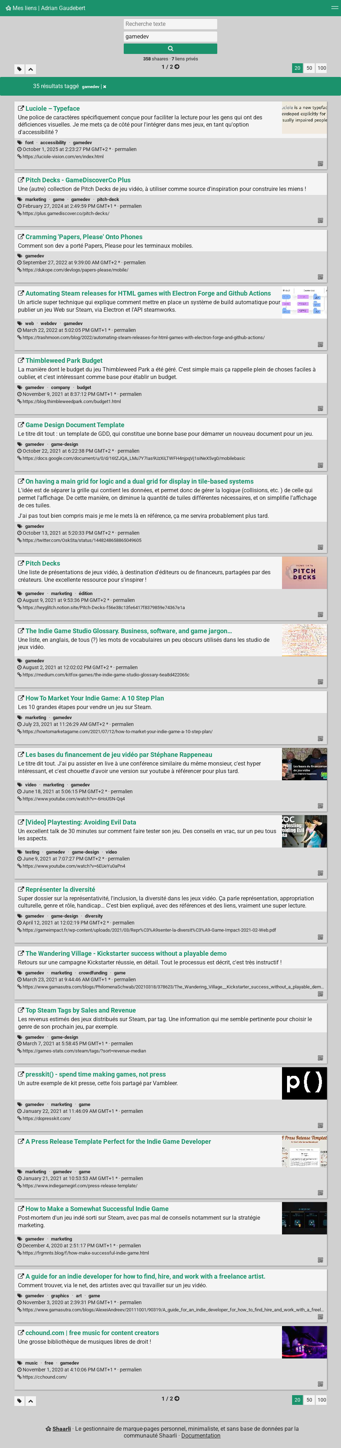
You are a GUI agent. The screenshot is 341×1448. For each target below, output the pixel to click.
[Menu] (335, 10)
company (60, 387)
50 (309, 68)
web (29, 323)
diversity (94, 916)
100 (322, 68)
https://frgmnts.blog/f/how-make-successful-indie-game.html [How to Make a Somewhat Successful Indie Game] (83, 1253)
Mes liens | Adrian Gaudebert (45, 8)
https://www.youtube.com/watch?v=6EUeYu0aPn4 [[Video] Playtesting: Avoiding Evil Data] (71, 866)
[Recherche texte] (170, 23)
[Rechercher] (170, 49)
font (29, 142)
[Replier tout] (31, 69)
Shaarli (62, 1428)
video (30, 784)
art (79, 1295)
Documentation (200, 1435)
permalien (77, 149)
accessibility (53, 142)
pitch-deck (108, 199)
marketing (35, 199)
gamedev (82, 142)
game (58, 199)
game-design (64, 444)
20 (297, 68)
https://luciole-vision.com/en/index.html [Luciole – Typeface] (60, 156)
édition (85, 593)
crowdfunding (93, 973)
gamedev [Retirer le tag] (94, 86)
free (49, 1363)
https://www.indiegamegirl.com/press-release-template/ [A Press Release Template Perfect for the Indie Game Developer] (77, 1185)
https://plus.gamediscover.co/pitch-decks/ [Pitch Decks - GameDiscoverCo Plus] (63, 213)
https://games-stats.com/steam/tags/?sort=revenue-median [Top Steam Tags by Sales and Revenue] (81, 1051)
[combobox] (170, 36)
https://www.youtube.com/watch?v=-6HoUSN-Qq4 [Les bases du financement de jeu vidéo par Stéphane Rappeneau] (71, 798)
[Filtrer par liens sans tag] (19, 69)
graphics (60, 1295)
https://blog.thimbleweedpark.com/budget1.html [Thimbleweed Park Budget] (69, 401)
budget (84, 387)
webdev (49, 323)
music (31, 1363)
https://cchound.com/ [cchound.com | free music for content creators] (42, 1377)
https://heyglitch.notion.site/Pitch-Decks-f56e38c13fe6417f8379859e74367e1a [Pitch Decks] (101, 607)
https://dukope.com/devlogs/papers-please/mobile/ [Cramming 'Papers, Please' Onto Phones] (72, 270)
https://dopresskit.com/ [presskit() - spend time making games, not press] (44, 1118)
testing (32, 852)
